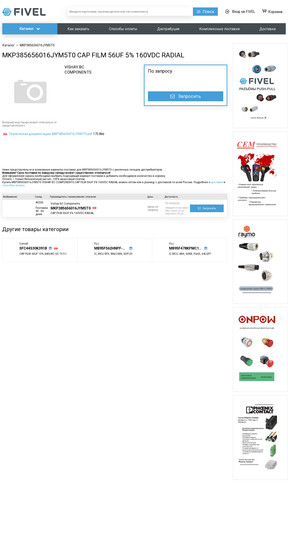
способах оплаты (13, 185)
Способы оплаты (123, 29)
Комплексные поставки (219, 29)
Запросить (185, 96)
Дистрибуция (168, 29)
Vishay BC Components (65, 203)
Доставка (267, 29)
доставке (217, 182)
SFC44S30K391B (33, 248)
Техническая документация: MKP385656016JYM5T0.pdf (50, 134)
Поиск (208, 11)
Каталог (30, 29)
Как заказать (78, 29)
